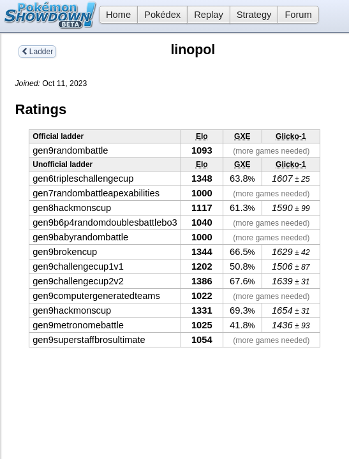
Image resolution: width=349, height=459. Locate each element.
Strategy (254, 15)
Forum (298, 15)
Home (115, 15)
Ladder (38, 51)
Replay (208, 15)
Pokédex (162, 15)
